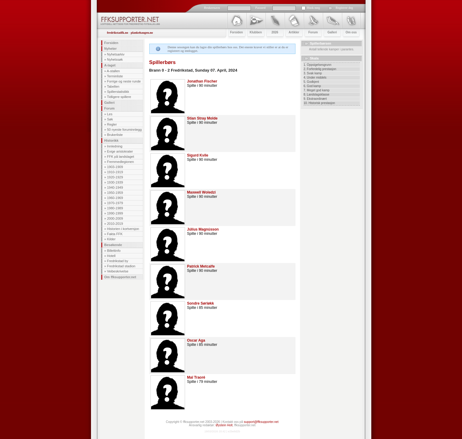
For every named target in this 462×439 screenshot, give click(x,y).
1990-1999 (115, 213)
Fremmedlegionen (120, 162)
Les (110, 114)
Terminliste (115, 76)
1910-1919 (115, 172)
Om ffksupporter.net (120, 277)
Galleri (109, 102)
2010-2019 (115, 223)
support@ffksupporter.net (261, 422)
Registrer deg (344, 7)
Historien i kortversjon (123, 229)
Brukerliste (115, 135)
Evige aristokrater (120, 151)
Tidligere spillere (119, 97)
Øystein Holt (224, 425)
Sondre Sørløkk (200, 303)
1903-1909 (115, 167)
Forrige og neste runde (124, 81)
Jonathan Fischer (202, 81)
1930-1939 (115, 182)
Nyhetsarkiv (115, 54)
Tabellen (113, 86)
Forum (109, 108)
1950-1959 (115, 192)
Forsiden (111, 43)
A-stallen (113, 71)
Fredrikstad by (117, 261)
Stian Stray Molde (202, 118)
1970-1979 (115, 203)
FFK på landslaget (120, 156)
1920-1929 (115, 177)
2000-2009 (115, 218)
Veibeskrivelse (117, 271)
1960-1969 (115, 198)
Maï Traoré (196, 377)
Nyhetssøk (115, 59)
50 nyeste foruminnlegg (124, 129)
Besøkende (113, 245)
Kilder (111, 239)
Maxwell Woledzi (201, 192)
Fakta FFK (115, 234)
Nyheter (110, 48)
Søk (110, 119)
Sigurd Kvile (197, 155)
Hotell (111, 256)
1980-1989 (115, 208)
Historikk (111, 140)
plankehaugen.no (142, 32)
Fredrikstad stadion (121, 266)
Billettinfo (114, 250)
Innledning (115, 146)
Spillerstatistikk (118, 91)
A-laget (110, 65)
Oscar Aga (196, 340)
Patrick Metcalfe (201, 266)
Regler (112, 124)
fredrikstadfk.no (117, 32)
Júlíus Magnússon (203, 229)
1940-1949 (115, 187)
